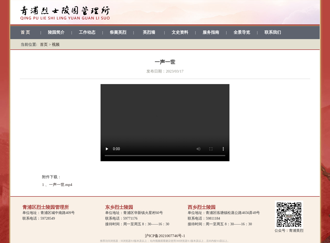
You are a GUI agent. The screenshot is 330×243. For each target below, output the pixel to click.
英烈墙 (149, 32)
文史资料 (180, 32)
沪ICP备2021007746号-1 (165, 236)
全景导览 (242, 32)
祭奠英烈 (118, 32)
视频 (56, 44)
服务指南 (211, 32)
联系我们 (273, 32)
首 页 (25, 32)
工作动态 (87, 32)
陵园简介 (56, 32)
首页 (44, 44)
